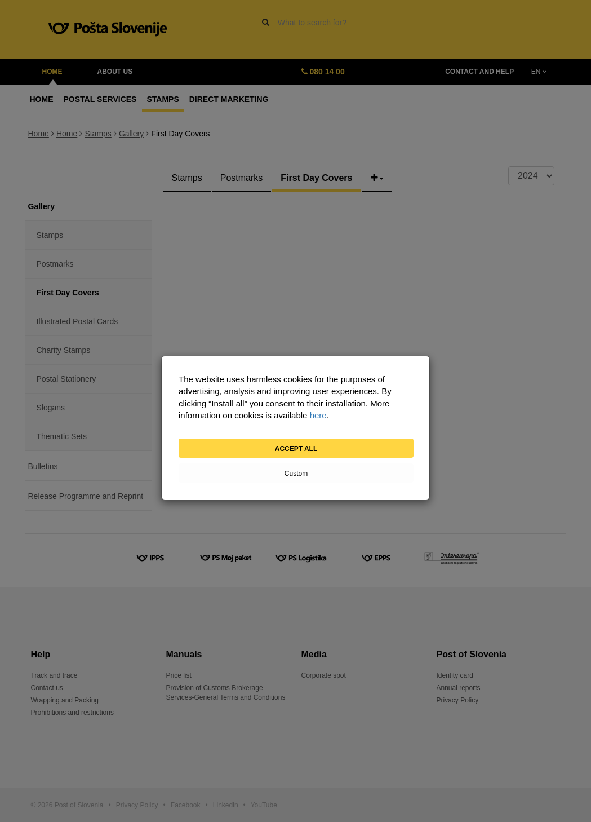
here (318, 415)
